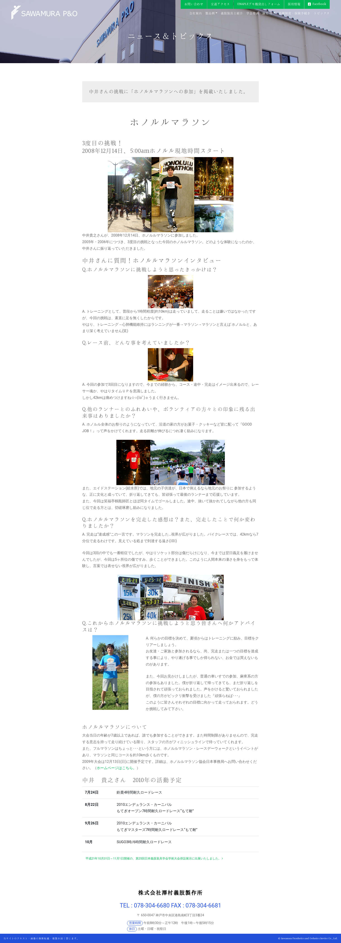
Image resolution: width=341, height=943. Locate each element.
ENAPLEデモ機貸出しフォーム (258, 4)
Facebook (319, 4)
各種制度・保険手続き (294, 13)
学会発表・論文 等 (259, 13)
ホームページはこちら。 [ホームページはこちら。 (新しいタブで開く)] (117, 768)
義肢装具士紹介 (232, 13)
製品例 (210, 13)
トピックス (322, 13)
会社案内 (195, 13)
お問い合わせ (193, 4)
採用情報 (294, 4)
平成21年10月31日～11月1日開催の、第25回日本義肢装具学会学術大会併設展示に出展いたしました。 (154, 858)
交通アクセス (220, 4)
